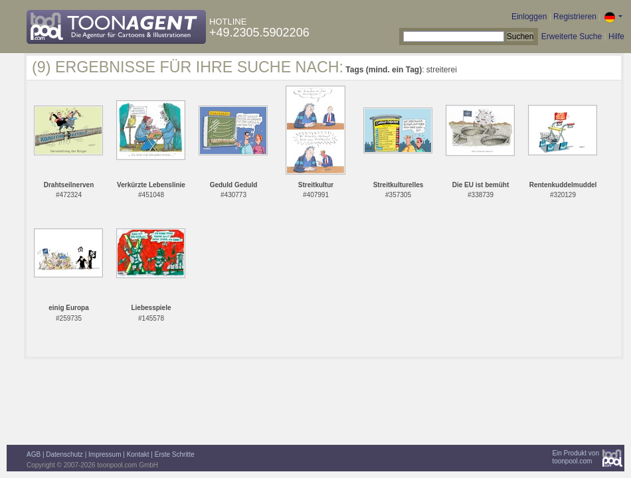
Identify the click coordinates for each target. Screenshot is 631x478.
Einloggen (529, 16)
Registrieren (574, 16)
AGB (34, 454)
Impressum (104, 454)
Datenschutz (64, 454)
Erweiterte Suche (571, 36)
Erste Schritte (175, 454)
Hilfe (616, 36)
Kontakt (138, 454)
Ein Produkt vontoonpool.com (575, 457)
